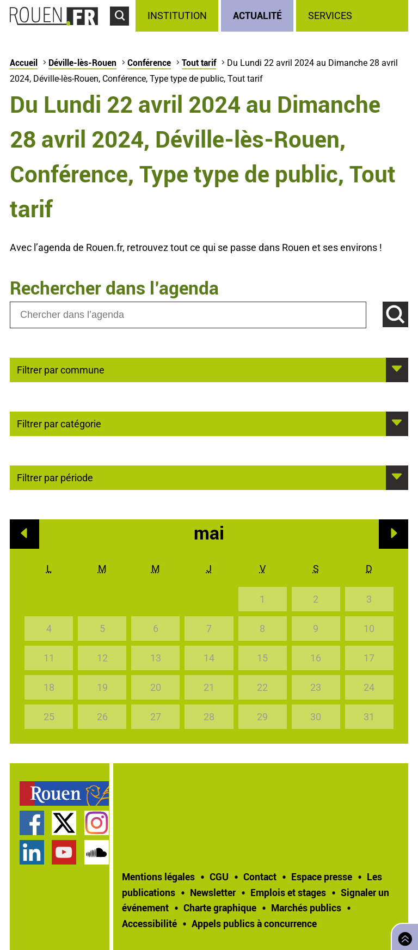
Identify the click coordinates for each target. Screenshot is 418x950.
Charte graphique (219, 907)
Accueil (24, 63)
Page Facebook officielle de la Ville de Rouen (32, 823)
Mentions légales (158, 876)
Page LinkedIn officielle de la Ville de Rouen (32, 852)
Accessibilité (149, 923)
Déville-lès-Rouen (82, 63)
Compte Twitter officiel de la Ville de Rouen (64, 823)
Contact (259, 876)
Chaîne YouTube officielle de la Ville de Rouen (64, 852)
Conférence (149, 63)
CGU (219, 876)
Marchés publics (306, 907)
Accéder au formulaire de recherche (123, 30)
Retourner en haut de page (403, 935)
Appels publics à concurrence (254, 923)
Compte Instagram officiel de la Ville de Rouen (96, 823)
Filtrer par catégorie (59, 423)
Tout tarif (199, 63)
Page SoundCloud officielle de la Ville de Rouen (96, 852)
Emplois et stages (288, 892)
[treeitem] (178, 16)
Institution (177, 15)
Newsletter (213, 892)
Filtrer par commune (60, 369)
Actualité (257, 15)
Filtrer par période (55, 476)
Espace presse (321, 876)
